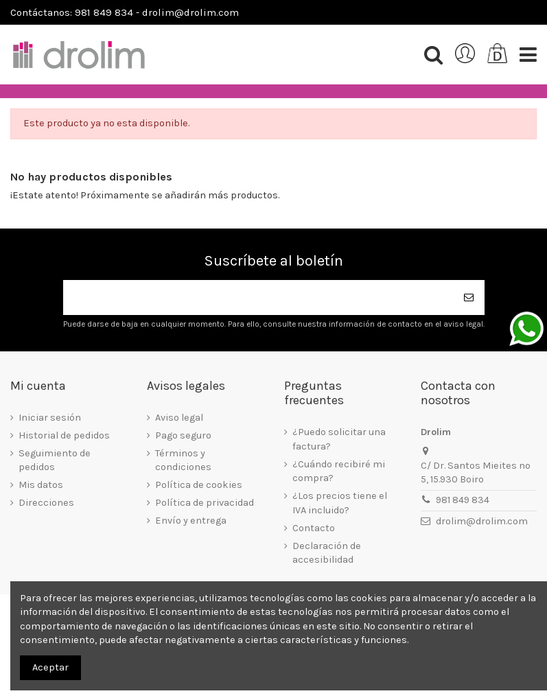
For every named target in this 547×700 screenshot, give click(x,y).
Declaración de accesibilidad (326, 552)
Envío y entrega (190, 520)
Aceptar (50, 667)
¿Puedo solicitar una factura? (339, 439)
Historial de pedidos (64, 435)
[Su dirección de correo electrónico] (258, 297)
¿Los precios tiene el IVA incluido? (339, 502)
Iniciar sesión (50, 417)
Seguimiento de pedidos (55, 460)
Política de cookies (198, 485)
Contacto (313, 528)
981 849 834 (462, 500)
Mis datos (41, 485)
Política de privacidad (204, 503)
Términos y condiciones (183, 460)
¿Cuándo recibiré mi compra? (338, 471)
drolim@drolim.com (482, 521)
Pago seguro (183, 435)
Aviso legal (179, 417)
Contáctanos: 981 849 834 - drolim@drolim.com (124, 12)
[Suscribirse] (469, 297)
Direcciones (46, 503)
